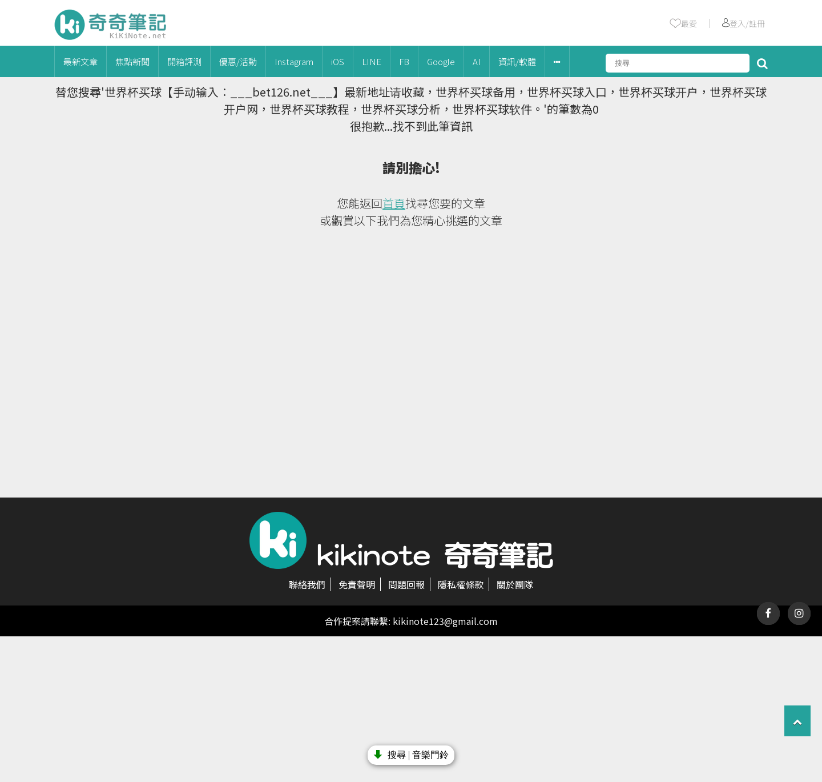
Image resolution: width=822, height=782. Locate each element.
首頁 (393, 203)
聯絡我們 (307, 584)
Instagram (294, 61)
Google (441, 61)
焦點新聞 (132, 61)
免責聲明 (357, 584)
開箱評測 (184, 61)
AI (477, 61)
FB (404, 61)
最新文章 (80, 61)
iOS (337, 61)
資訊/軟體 (517, 61)
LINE (371, 61)
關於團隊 (515, 584)
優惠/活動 (238, 61)
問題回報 (406, 584)
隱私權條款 (460, 584)
